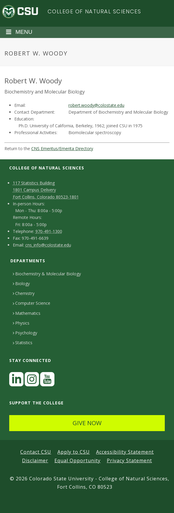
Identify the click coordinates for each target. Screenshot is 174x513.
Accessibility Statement (125, 452)
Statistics (22, 342)
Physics (21, 323)
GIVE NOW (87, 423)
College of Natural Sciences (94, 11)
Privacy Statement (129, 460)
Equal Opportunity (77, 460)
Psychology (25, 333)
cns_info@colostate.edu (48, 245)
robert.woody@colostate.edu (96, 105)
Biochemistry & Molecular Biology (47, 274)
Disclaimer (35, 460)
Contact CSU (35, 452)
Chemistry (24, 293)
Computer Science (31, 303)
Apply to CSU (73, 452)
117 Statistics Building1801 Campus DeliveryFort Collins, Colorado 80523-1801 (46, 189)
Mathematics (26, 313)
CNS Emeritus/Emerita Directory (62, 148)
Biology (21, 283)
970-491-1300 (48, 231)
